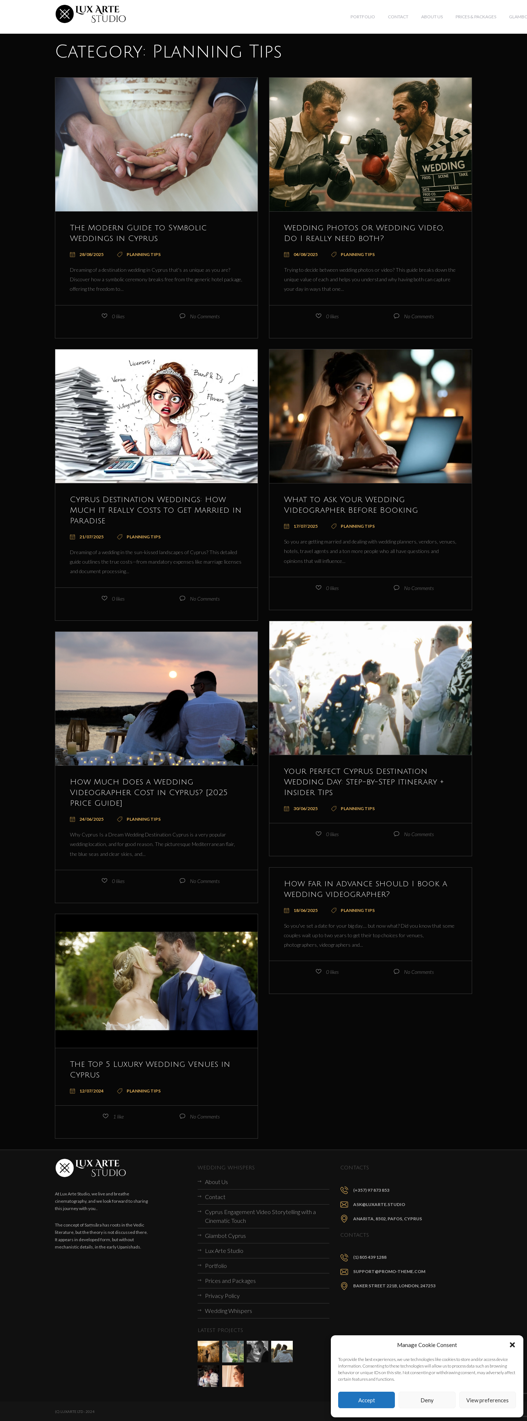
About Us (216, 1181)
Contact (215, 1196)
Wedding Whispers (228, 1310)
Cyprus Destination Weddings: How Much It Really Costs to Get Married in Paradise (155, 509)
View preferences (487, 1400)
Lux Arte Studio (224, 1250)
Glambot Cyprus (225, 1235)
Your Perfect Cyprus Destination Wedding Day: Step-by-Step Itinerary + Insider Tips (367, 781)
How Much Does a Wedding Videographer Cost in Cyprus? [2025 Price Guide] (155, 792)
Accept (366, 1400)
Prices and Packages (230, 1280)
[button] (512, 1344)
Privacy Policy (222, 1295)
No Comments (205, 316)
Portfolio (216, 1265)
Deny (427, 1400)
